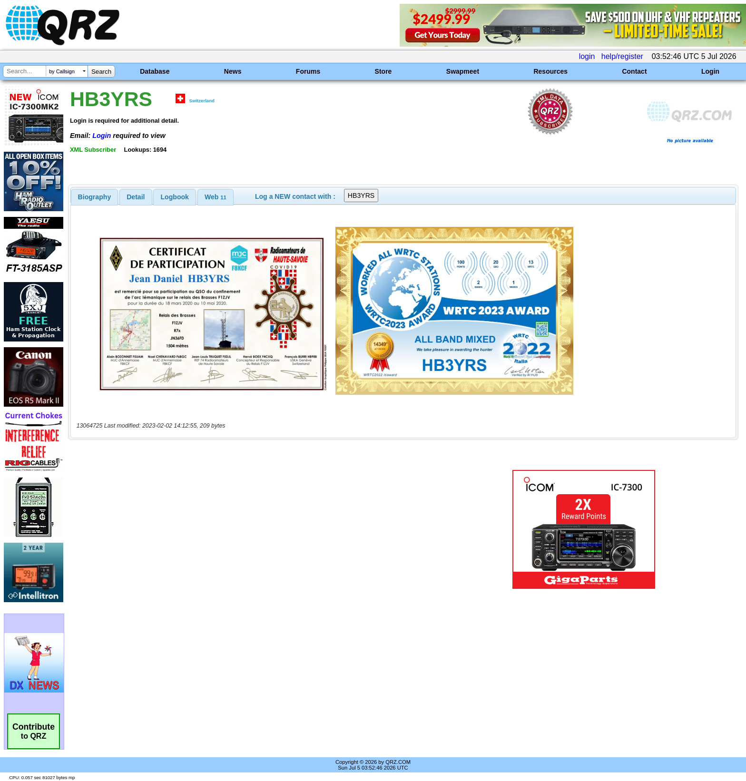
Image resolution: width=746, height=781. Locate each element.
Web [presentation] (215, 197)
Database (154, 71)
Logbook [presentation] (175, 197)
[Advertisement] (256, 529)
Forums (308, 71)
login (587, 56)
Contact (634, 71)
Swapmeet (462, 71)
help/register (622, 56)
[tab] (94, 197)
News (233, 71)
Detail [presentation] (136, 197)
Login (710, 71)
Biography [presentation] (94, 197)
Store (383, 71)
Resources (550, 71)
